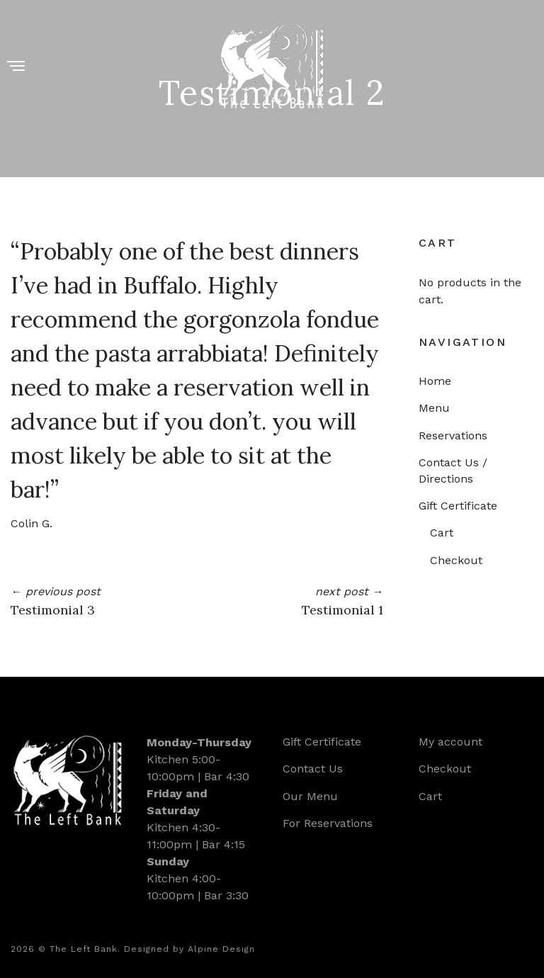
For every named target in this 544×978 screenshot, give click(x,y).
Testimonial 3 (53, 610)
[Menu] (16, 67)
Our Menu (310, 796)
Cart (441, 532)
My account (450, 741)
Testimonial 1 (342, 610)
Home (435, 381)
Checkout (456, 560)
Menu (434, 408)
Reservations (453, 435)
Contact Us (313, 768)
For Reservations (328, 823)
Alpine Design (221, 949)
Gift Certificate (458, 505)
